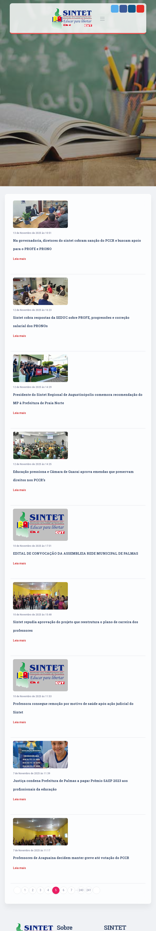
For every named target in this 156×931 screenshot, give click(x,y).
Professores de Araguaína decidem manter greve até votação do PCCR (71, 858)
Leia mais (19, 258)
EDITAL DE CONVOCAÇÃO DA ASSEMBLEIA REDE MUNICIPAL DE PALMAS (75, 553)
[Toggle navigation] (102, 19)
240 (81, 890)
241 (88, 890)
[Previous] (17, 890)
